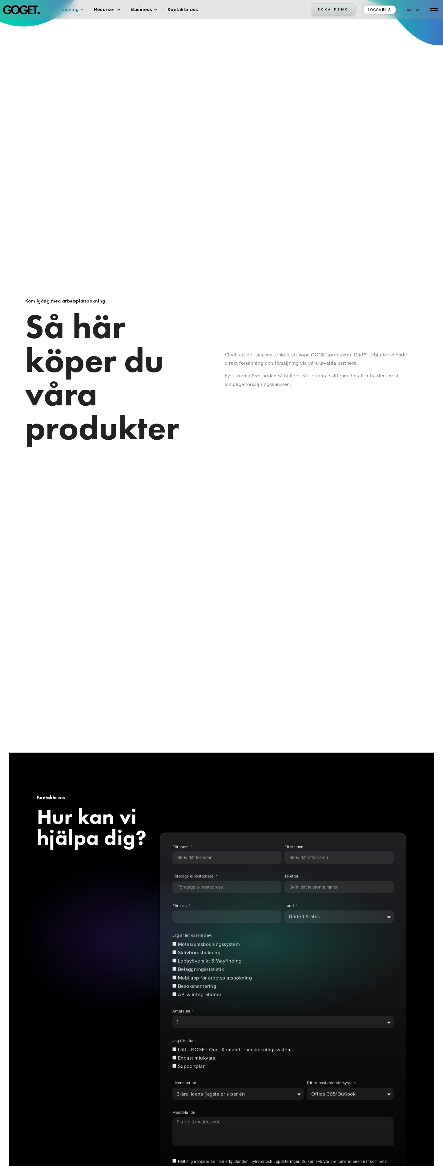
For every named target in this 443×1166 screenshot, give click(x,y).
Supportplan (192, 1078)
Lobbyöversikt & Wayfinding (210, 973)
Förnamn (181, 859)
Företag (180, 918)
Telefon (291, 889)
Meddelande (183, 1125)
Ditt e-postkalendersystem (331, 1096)
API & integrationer (200, 1006)
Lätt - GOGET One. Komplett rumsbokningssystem (235, 1062)
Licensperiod (184, 1096)
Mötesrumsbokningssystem (209, 956)
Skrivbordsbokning (199, 965)
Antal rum (181, 1024)
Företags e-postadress (193, 889)
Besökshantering (197, 998)
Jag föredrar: (184, 1053)
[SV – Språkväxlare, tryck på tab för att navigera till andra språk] (413, 10)
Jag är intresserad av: (192, 948)
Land (289, 918)
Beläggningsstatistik (201, 981)
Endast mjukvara (196, 1070)
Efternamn (294, 859)
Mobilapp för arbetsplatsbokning (215, 989)
